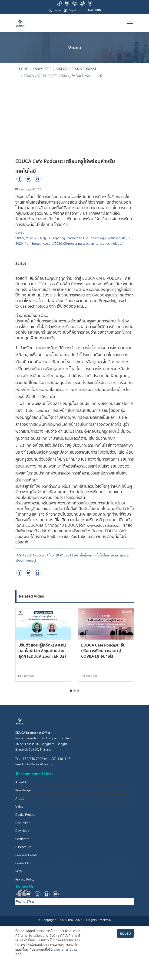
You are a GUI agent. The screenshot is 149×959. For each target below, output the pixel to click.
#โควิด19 (53, 555)
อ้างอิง (19, 232)
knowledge (42, 68)
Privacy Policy (25, 879)
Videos (61, 68)
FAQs (19, 871)
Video (19, 806)
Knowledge (23, 790)
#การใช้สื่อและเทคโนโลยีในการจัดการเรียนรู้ (101, 555)
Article (19, 798)
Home (23, 68)
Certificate (22, 838)
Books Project (25, 814)
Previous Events (26, 855)
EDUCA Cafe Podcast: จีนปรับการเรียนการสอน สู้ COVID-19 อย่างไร (103, 651)
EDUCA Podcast (84, 68)
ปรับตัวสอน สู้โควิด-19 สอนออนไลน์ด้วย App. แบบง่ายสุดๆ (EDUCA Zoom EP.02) (42, 651)
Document (22, 822)
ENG (98, 10)
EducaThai (24, 902)
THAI (89, 10)
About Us (22, 782)
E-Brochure (23, 847)
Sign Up (71, 10)
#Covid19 (66, 555)
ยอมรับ (125, 933)
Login (55, 10)
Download (22, 830)
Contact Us (23, 863)
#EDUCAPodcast (34, 555)
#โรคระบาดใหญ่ (25, 561)
